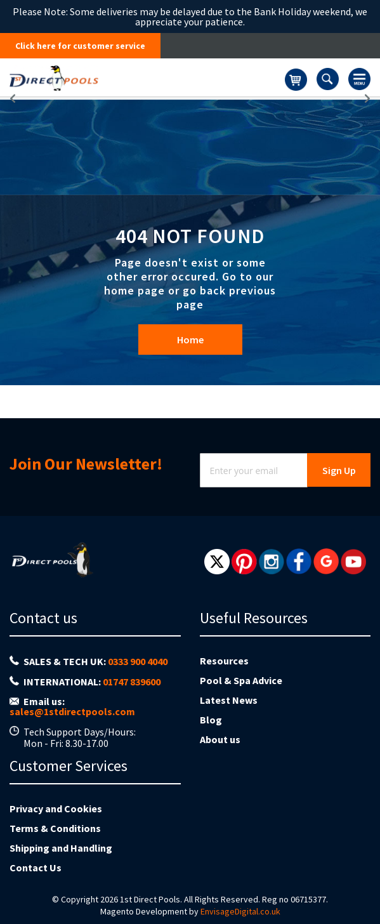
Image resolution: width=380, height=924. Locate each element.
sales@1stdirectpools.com (72, 711)
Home (190, 339)
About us (220, 739)
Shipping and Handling (61, 848)
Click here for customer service (80, 45)
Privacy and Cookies (56, 808)
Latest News (229, 700)
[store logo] (147, 77)
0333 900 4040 (137, 661)
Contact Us (36, 867)
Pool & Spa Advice (241, 680)
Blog (211, 719)
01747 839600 (132, 681)
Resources (224, 660)
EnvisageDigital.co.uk (240, 911)
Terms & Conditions (55, 828)
